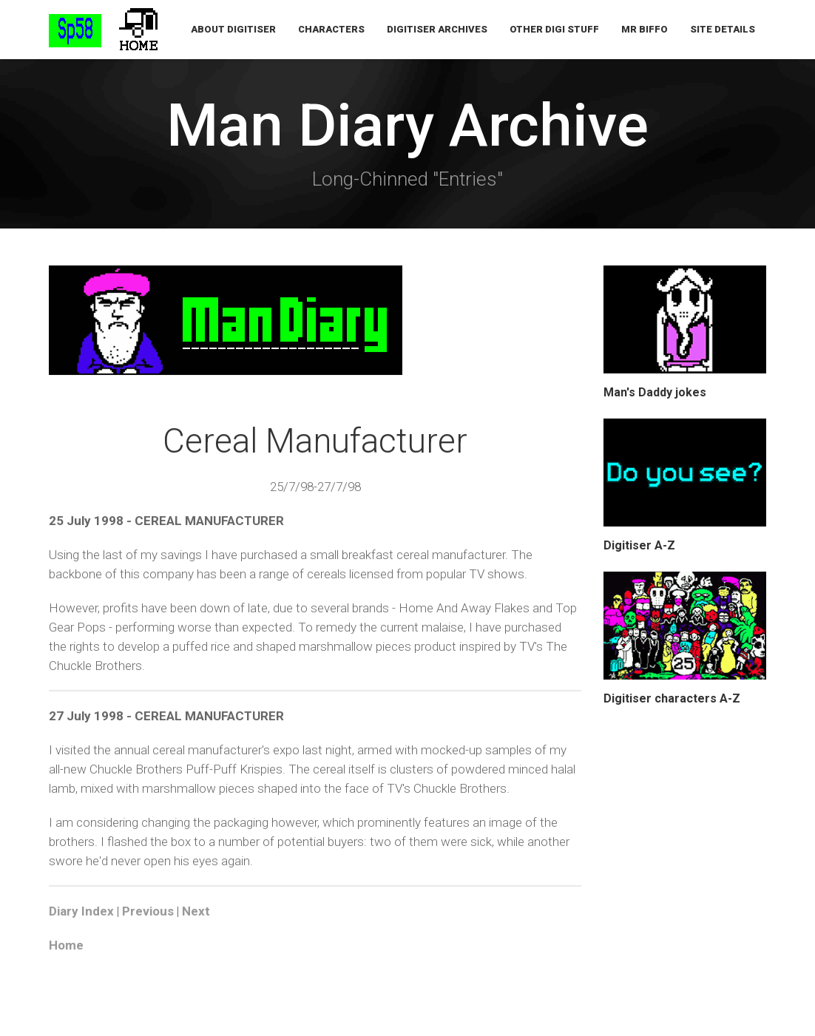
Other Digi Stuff (554, 29)
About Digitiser (233, 29)
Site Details (722, 29)
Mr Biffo (644, 29)
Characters (331, 29)
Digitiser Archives (437, 29)
